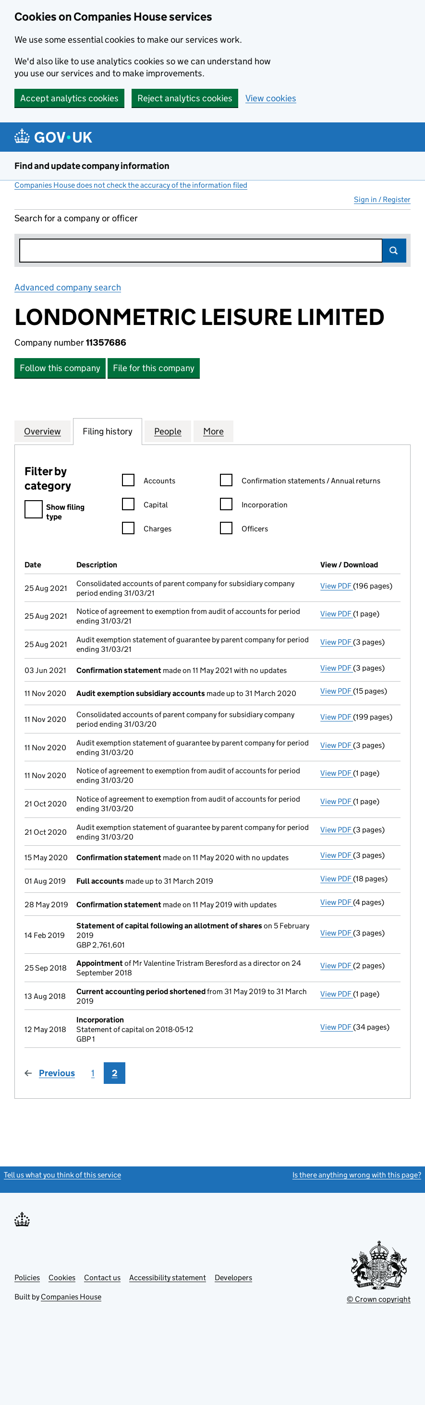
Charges (146, 530)
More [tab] (213, 431)
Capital (145, 506)
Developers (233, 1277)
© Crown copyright (379, 1299)
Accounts (148, 482)
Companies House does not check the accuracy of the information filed (130, 185)
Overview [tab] (42, 431)
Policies (27, 1277)
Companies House (71, 1296)
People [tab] (168, 431)
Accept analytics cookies (69, 98)
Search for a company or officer (76, 218)
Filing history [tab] (108, 431)
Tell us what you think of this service (62, 1174)
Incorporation (254, 506)
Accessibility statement (167, 1277)
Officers (244, 530)
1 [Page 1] (93, 1073)
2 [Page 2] (115, 1073)
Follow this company (60, 367)
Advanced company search (67, 287)
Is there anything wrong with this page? (356, 1174)
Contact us (102, 1277)
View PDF (336, 585)
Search (394, 251)
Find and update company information (92, 165)
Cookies (62, 1277)
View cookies (270, 98)
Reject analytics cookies (184, 98)
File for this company (153, 367)
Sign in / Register (382, 199)
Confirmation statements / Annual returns (300, 482)
